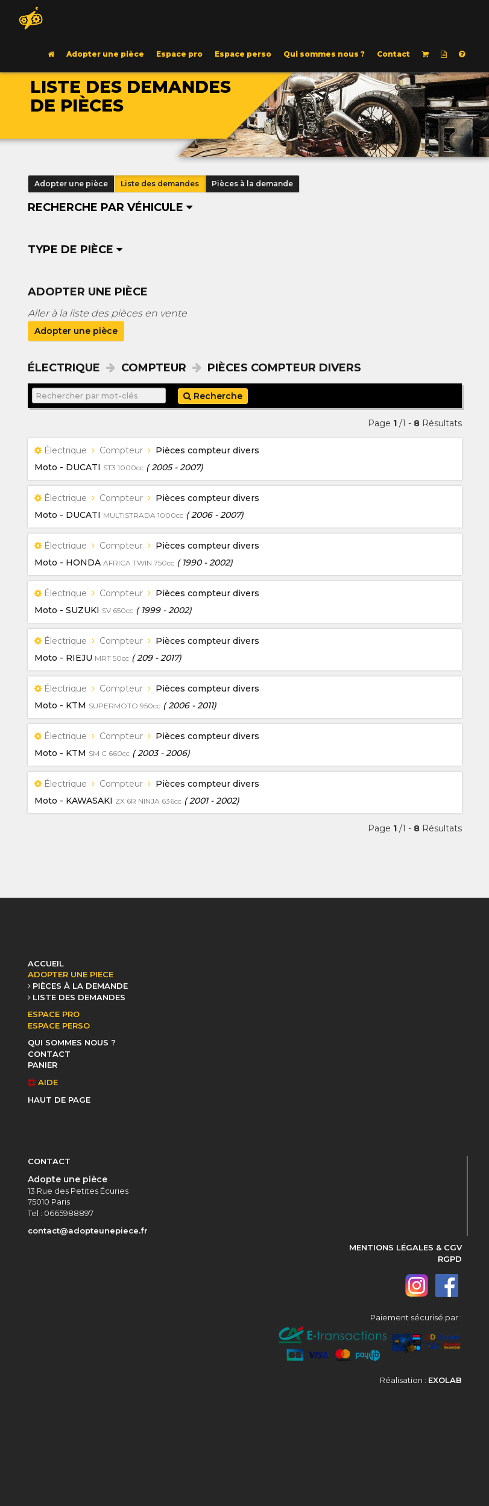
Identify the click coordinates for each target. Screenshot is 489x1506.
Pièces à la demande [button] (252, 183)
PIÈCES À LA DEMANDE (80, 986)
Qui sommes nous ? (324, 53)
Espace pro (179, 53)
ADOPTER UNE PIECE (70, 974)
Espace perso (243, 53)
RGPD (450, 1259)
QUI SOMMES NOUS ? (72, 1042)
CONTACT (49, 1054)
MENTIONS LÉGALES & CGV (405, 1247)
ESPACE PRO (54, 1014)
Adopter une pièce (105, 53)
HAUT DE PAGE (59, 1099)
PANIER (42, 1065)
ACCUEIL (46, 963)
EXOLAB (445, 1380)
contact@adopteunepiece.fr (88, 1230)
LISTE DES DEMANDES (79, 997)
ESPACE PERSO (59, 1025)
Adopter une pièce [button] (71, 183)
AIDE (43, 1082)
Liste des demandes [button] (160, 183)
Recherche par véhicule (110, 207)
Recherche (212, 396)
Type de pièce (75, 249)
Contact (393, 53)
